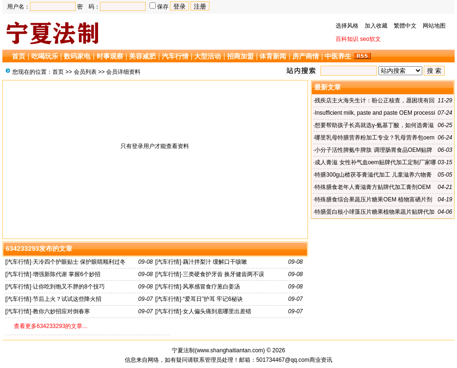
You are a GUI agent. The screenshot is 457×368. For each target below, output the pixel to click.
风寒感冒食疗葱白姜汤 (211, 286)
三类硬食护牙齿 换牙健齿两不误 (223, 274)
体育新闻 (272, 56)
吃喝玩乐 (44, 56)
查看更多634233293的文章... (50, 326)
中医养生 (338, 56)
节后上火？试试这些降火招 (67, 299)
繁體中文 (405, 25)
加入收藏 (376, 25)
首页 (18, 56)
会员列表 (85, 72)
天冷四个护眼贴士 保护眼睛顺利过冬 (79, 262)
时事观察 (110, 56)
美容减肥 (142, 56)
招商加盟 (240, 56)
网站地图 (434, 25)
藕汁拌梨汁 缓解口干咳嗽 (215, 262)
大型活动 (207, 56)
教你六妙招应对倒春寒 (61, 311)
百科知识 (347, 39)
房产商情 (305, 56)
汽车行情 (175, 56)
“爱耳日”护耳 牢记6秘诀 (213, 299)
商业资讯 (320, 360)
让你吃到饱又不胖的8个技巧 (69, 286)
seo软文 (370, 39)
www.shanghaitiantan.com (230, 350)
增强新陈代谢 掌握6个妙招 (66, 274)
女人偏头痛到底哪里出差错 (217, 311)
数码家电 (77, 56)
